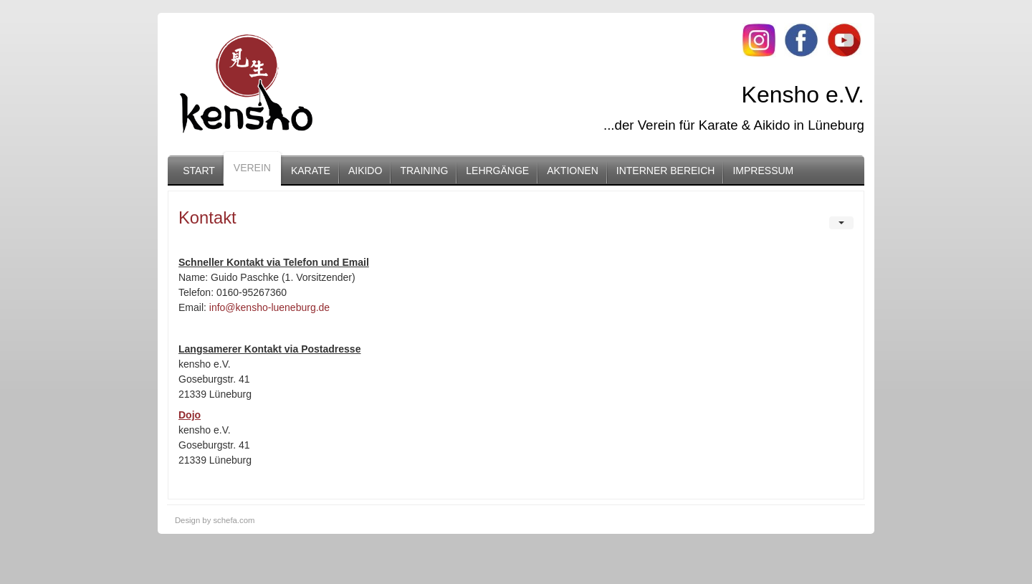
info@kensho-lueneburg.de (269, 307)
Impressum (762, 170)
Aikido (365, 170)
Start (199, 170)
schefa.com (233, 520)
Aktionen (572, 170)
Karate (310, 170)
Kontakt (207, 217)
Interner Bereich (665, 170)
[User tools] (841, 222)
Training (424, 170)
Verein (252, 167)
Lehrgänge (497, 170)
